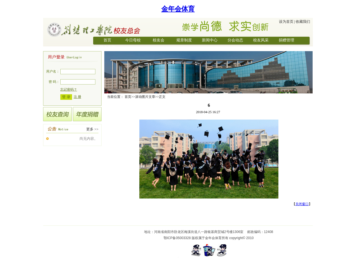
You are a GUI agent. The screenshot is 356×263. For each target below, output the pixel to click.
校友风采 (261, 40)
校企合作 (107, 47)
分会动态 (235, 40)
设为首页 (286, 21)
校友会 (158, 40)
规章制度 (184, 40)
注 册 (77, 97)
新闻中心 (209, 40)
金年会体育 (178, 9)
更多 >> (92, 129)
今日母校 (133, 40)
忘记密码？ (68, 89)
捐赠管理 (286, 40)
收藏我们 (303, 21)
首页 (107, 40)
